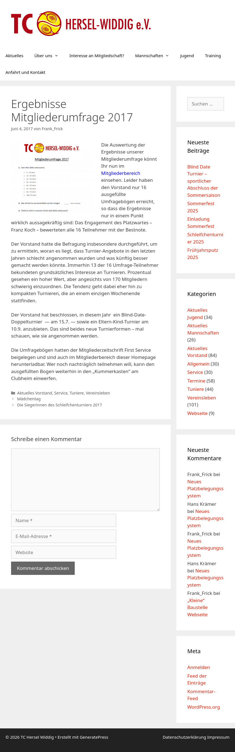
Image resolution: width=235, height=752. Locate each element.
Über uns (49, 55)
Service (61, 393)
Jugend (187, 55)
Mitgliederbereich (120, 173)
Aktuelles (14, 55)
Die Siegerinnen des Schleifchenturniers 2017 (59, 405)
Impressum (218, 737)
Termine (196, 381)
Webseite (197, 413)
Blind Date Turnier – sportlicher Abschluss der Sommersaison (203, 181)
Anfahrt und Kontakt (25, 72)
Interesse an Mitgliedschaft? (96, 55)
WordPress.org (203, 707)
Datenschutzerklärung (185, 737)
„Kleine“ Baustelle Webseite (197, 607)
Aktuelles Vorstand (34, 393)
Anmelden (198, 667)
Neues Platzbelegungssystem (205, 488)
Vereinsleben (98, 393)
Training (213, 55)
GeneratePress (94, 737)
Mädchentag (29, 398)
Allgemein (198, 364)
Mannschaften (155, 55)
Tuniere (77, 393)
